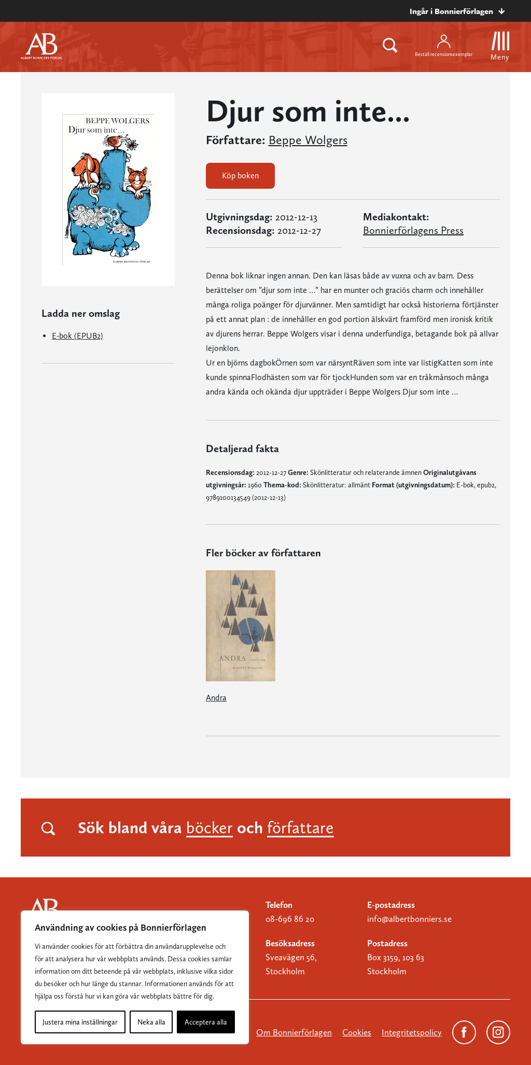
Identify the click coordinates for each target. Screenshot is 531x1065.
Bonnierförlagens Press (413, 230)
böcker (209, 827)
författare (300, 827)
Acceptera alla (206, 1022)
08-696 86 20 (290, 919)
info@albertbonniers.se (409, 919)
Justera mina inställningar (80, 1022)
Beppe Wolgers (308, 140)
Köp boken (240, 175)
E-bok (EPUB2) (77, 336)
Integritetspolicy (412, 1032)
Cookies (356, 1032)
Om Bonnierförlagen (294, 1032)
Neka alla (151, 1022)
